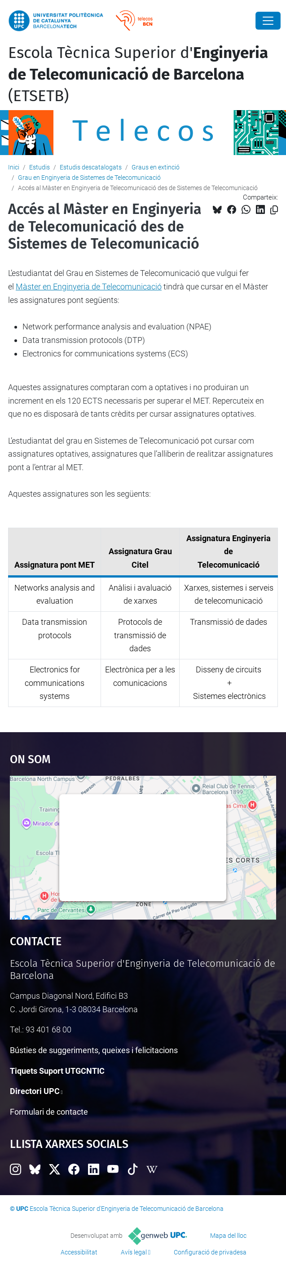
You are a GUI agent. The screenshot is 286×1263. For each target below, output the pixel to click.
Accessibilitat (79, 1252)
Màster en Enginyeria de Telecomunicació (89, 286)
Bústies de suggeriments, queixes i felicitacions (94, 1050)
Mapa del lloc (228, 1235)
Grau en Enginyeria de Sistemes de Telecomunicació (89, 177)
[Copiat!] (274, 210)
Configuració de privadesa (210, 1252)
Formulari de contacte (49, 1111)
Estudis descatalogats (91, 167)
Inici (13, 167)
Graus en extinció (156, 167)
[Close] (268, 21)
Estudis (39, 167)
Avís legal (134, 1252)
